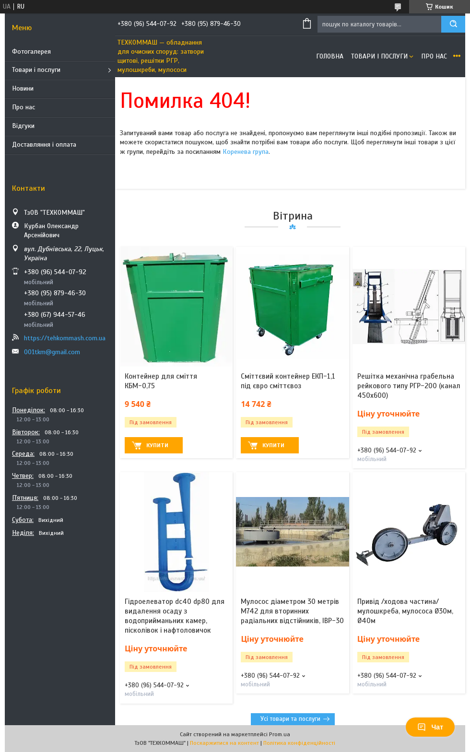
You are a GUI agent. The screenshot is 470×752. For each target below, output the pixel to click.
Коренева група (246, 152)
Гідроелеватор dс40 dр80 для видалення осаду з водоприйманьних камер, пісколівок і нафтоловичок (174, 616)
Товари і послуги (36, 70)
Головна (329, 56)
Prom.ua (279, 734)
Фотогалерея (31, 51)
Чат (430, 727)
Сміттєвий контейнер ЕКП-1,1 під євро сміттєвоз (288, 381)
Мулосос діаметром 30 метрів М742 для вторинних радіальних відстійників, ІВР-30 (292, 611)
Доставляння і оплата (44, 144)
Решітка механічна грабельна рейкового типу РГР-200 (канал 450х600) (408, 386)
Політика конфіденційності (299, 743)
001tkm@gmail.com (52, 352)
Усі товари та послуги (290, 719)
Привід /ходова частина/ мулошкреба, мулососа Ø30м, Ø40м (405, 611)
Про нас (23, 107)
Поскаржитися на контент (224, 743)
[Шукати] (453, 24)
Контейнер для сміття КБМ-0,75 (161, 381)
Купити (157, 445)
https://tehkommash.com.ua (65, 338)
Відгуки (23, 126)
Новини (23, 88)
